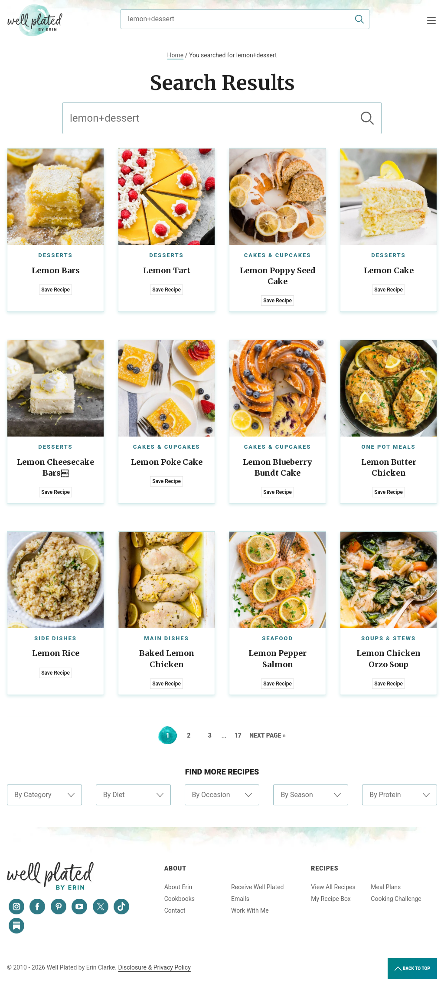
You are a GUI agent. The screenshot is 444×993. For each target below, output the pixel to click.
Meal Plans (386, 887)
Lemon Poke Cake (166, 462)
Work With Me (250, 910)
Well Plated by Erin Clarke (35, 20)
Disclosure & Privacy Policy (154, 967)
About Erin (178, 887)
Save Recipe (55, 290)
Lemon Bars (56, 270)
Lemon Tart (166, 270)
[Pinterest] (58, 906)
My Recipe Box (330, 898)
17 (241, 735)
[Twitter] (100, 906)
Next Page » (267, 735)
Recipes (324, 868)
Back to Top (412, 968)
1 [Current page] (171, 735)
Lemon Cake (389, 270)
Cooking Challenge (396, 898)
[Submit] (359, 19)
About (175, 868)
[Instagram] (16, 906)
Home (175, 55)
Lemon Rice (55, 653)
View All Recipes (333, 887)
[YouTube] (79, 906)
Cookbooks (179, 898)
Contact (175, 910)
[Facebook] (37, 906)
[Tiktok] (121, 906)
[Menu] (431, 20)
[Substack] (16, 925)
